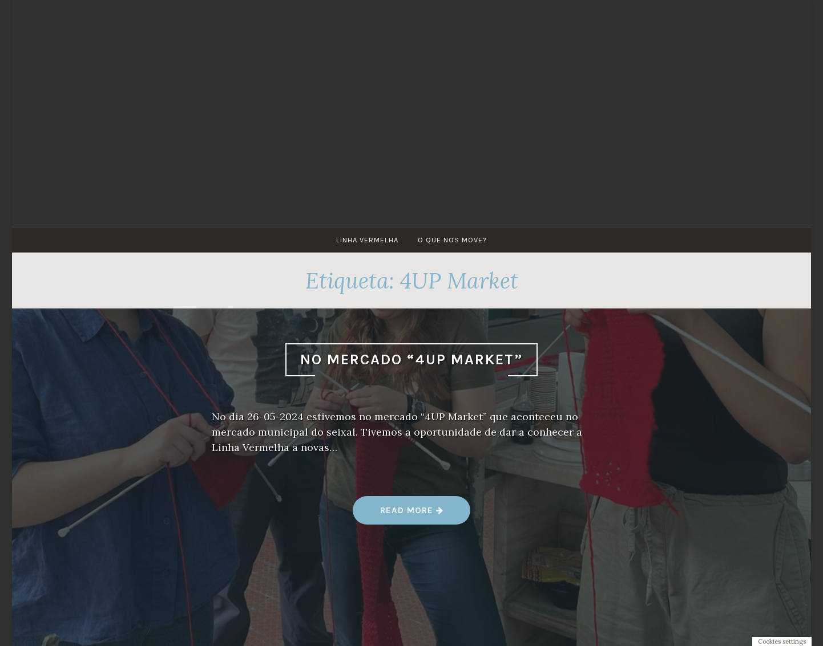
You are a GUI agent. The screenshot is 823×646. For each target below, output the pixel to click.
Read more (411, 515)
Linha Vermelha (367, 239)
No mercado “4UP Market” (411, 359)
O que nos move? (452, 239)
